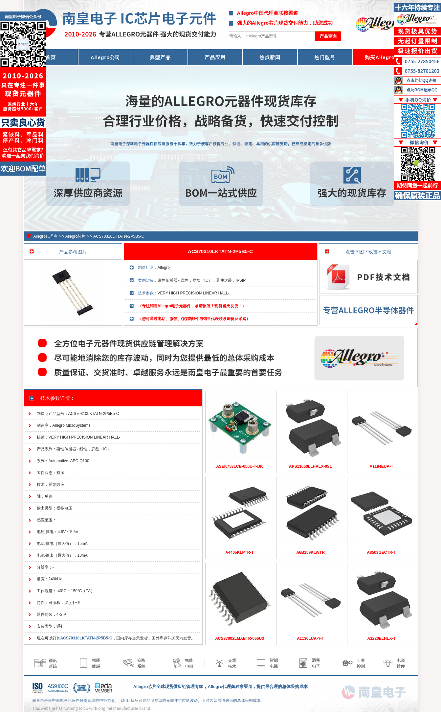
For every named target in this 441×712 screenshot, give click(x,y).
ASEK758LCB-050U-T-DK (239, 466)
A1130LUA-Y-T (310, 638)
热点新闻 (269, 57)
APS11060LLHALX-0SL (310, 466)
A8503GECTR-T (381, 552)
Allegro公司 (106, 57)
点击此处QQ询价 (421, 80)
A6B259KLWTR (310, 552)
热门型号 (324, 57)
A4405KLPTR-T (239, 552)
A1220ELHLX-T (381, 638)
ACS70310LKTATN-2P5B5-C (118, 236)
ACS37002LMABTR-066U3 (239, 638)
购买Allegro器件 (385, 57)
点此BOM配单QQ (422, 90)
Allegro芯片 (75, 236)
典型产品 (160, 57)
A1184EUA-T (381, 466)
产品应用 (215, 57)
